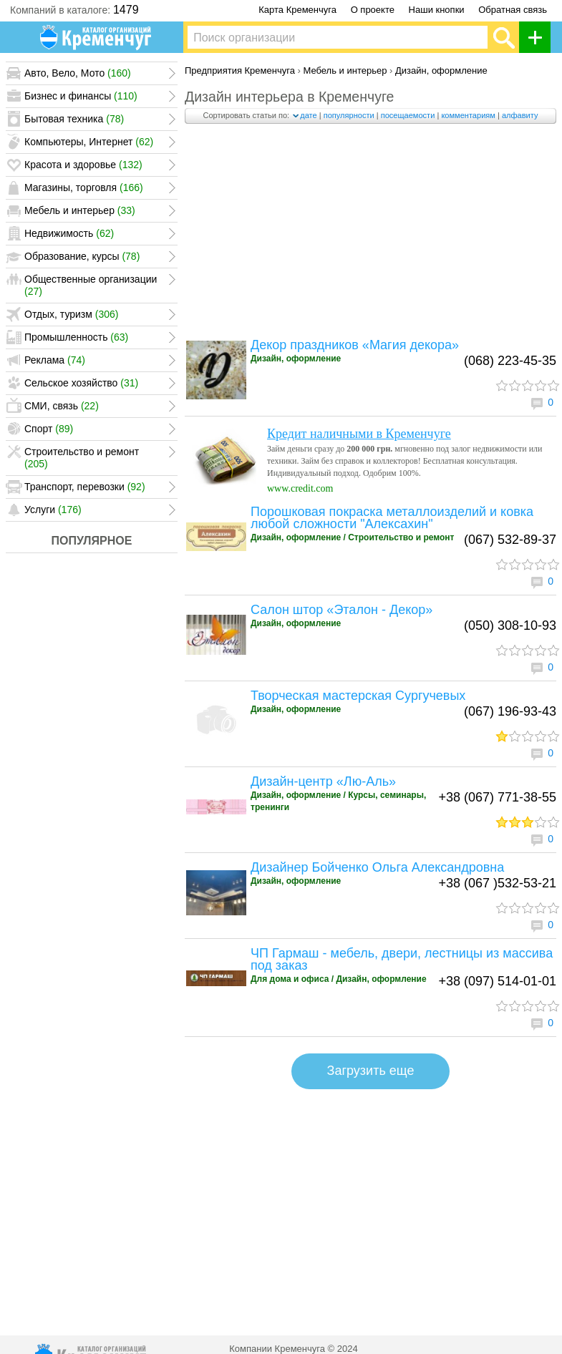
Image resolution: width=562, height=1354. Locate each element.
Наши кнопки (437, 9)
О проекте (372, 9)
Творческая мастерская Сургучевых (358, 695)
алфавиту (520, 115)
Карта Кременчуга (297, 9)
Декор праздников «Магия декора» (355, 345)
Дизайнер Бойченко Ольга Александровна (377, 867)
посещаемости (408, 115)
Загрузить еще (371, 1070)
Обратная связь (512, 9)
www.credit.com (300, 488)
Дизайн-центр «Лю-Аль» (323, 781)
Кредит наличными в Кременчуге (359, 434)
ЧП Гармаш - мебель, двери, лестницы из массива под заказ (402, 959)
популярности (349, 115)
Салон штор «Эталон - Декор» (341, 610)
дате (308, 115)
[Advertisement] (371, 235)
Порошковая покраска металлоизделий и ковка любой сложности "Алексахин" (392, 518)
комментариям (468, 115)
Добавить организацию (538, 37)
